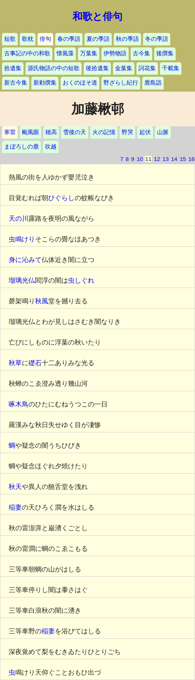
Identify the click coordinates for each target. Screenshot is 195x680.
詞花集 (147, 68)
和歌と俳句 (97, 16)
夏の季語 (98, 39)
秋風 (41, 301)
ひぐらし (61, 197)
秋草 (15, 362)
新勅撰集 (44, 83)
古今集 (141, 53)
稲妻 (15, 507)
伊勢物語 (115, 53)
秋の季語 (127, 39)
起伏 (145, 132)
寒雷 (10, 132)
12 (157, 159)
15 (183, 159)
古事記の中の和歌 (27, 53)
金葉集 (123, 68)
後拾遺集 (97, 68)
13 (165, 159)
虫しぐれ (81, 280)
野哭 (127, 132)
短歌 (10, 39)
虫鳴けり (22, 239)
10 (139, 159)
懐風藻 (65, 53)
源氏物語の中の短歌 (54, 68)
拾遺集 (12, 68)
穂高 (51, 132)
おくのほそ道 (80, 83)
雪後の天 (74, 132)
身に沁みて (25, 259)
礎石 (35, 362)
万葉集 (88, 53)
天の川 (18, 218)
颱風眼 (30, 132)
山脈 (163, 132)
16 (191, 159)
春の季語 (68, 39)
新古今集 (15, 83)
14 (174, 159)
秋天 (15, 486)
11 (148, 159)
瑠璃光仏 (22, 280)
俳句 (45, 39)
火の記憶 (103, 132)
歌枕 (27, 39)
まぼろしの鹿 (21, 147)
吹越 (50, 147)
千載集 (170, 68)
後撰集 (165, 53)
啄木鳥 (18, 404)
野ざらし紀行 (120, 83)
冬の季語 (156, 39)
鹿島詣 (153, 83)
